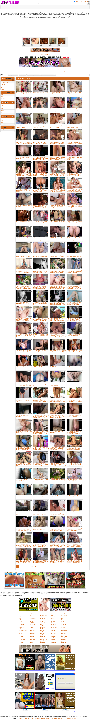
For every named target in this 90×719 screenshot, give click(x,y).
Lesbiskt (22, 94)
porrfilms (32, 631)
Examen (18, 449)
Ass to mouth (61, 271)
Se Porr (63, 618)
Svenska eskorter (62, 69)
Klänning (73, 272)
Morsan (57, 191)
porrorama (53, 640)
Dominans (27, 93)
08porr (52, 613)
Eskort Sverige (56, 69)
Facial (80, 143)
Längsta (2, 89)
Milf (53, 191)
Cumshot (78, 93)
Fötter (71, 94)
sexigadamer (64, 616)
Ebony (28, 109)
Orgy (28, 367)
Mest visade (3, 85)
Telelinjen (10, 69)
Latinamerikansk (24, 240)
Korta (2, 119)
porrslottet (42, 642)
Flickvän (54, 223)
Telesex (24, 69)
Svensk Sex (53, 71)
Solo (41, 159)
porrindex (42, 640)
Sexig (62, 619)
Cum (73, 93)
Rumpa (62, 174)
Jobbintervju (26, 238)
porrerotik (42, 636)
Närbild (72, 320)
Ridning (35, 191)
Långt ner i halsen (74, 143)
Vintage (79, 352)
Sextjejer (68, 69)
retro (31, 625)
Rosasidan (72, 69)
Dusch (78, 433)
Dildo (23, 93)
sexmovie (53, 619)
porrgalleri (32, 630)
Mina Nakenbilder (49, 69)
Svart (20, 109)
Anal (17, 93)
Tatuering (56, 94)
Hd (26, 175)
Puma (57, 367)
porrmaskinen (64, 636)
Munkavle (72, 207)
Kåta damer (82, 71)
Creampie (54, 111)
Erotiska (76, 143)
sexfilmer (63, 627)
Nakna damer (71, 71)
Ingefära (61, 191)
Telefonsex (20, 69)
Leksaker (39, 191)
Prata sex (28, 69)
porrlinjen (63, 637)
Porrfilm (42, 628)
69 (51, 335)
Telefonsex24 (37, 69)
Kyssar (57, 93)
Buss (62, 109)
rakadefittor (43, 622)
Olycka (69, 158)
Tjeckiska (58, 335)
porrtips (42, 624)
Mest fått (2, 87)
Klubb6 (76, 69)
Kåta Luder (10, 71)
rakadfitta (42, 627)
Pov (56, 175)
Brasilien (77, 240)
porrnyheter (53, 642)
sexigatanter (54, 627)
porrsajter (53, 630)
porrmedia (63, 633)
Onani (38, 159)
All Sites (2, 129)
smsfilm (31, 615)
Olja (25, 367)
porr (62, 634)
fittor (20, 618)
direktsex (21, 619)
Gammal (41, 320)
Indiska (38, 352)
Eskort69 (14, 71)
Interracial (45, 240)
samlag (42, 621)
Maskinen (72, 303)
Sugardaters (65, 71)
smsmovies (21, 627)
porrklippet (63, 642)
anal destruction (30, 74)
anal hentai (47, 74)
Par (79, 142)
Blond (24, 109)
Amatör (20, 142)
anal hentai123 (53, 74)
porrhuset (21, 640)
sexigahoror (64, 613)
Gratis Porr (43, 71)
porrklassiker (64, 630)
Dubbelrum (40, 401)
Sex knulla (53, 622)
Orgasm (61, 143)
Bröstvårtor (43, 417)
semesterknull (33, 624)
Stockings (60, 336)
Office (46, 143)
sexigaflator (64, 615)
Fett (39, 433)
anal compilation (15, 74)
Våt (78, 304)
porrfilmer (32, 636)
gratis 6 (20, 616)
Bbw (78, 174)
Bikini (43, 400)
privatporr (42, 616)
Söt (42, 175)
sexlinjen (53, 621)
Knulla (61, 71)
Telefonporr (43, 69)
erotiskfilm (32, 622)
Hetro (77, 1)
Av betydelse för (4, 82)
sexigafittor (53, 616)
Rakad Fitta (48, 71)
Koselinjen (33, 69)
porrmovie (63, 631)
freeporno (32, 616)
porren (41, 637)
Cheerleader (57, 465)
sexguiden (63, 625)
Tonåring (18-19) (57, 159)
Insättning (55, 385)
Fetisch (75, 94)
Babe (40, 174)
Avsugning (41, 126)
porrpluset (53, 636)
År (1, 112)
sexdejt (20, 633)
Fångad (46, 335)
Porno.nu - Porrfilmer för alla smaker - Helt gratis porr (45, 53)
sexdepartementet (23, 630)
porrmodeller (22, 624)
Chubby (62, 480)
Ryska (56, 336)
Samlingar (26, 190)
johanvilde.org (19, 718)
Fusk (34, 336)
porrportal (53, 634)
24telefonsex (33, 618)
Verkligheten (60, 175)
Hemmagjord (60, 223)
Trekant (40, 127)
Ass (20, 93)
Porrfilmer (58, 71)
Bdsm (40, 222)
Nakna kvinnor (19, 71)
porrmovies (64, 628)
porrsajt (20, 634)
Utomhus (23, 127)
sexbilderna (32, 613)
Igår (1, 106)
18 (17, 142)
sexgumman (64, 624)
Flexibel (44, 416)
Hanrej (44, 238)
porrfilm (20, 615)
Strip (44, 159)
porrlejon (21, 621)
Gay (81, 1)
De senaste (3, 84)
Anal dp (43, 74)
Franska (22, 175)
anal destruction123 (37, 74)
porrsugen (21, 636)
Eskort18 (80, 69)
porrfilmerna (32, 633)
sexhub (63, 621)
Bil (45, 206)
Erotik (40, 71)
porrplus (53, 637)
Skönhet (74, 126)
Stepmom (55, 369)
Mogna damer (77, 71)
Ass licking (75, 109)
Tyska (56, 546)
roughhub (42, 619)
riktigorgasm (43, 618)
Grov (62, 256)
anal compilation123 (22, 74)
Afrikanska (69, 319)
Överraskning (72, 159)
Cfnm (40, 303)
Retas (45, 175)
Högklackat (73, 223)
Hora (63, 159)
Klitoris (40, 416)
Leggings (79, 94)
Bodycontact (84, 69)
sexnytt (52, 618)
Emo (81, 256)
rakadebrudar (43, 615)
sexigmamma (54, 625)
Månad (2, 110)
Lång (2, 122)
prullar (41, 613)
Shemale (86, 1)
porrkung (63, 639)
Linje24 (6, 69)
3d (17, 190)
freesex (20, 625)
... (28, 566)
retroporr (32, 627)
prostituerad (32, 621)
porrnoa (53, 628)
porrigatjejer (32, 639)
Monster (27, 94)
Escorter (31, 71)
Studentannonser (25, 71)
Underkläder (79, 223)
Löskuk (71, 352)
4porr (31, 619)
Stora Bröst (58, 109)
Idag (2, 105)
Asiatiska (27, 142)
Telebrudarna (15, 69)
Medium (2, 120)
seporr (52, 615)
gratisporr (21, 613)
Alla (1, 100)
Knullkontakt (35, 71)
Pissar (72, 304)
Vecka (2, 108)
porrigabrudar (22, 639)
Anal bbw (9, 74)
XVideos (2, 131)
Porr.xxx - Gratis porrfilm (45, 54)
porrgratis (32, 628)
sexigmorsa (53, 624)
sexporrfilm (53, 633)
